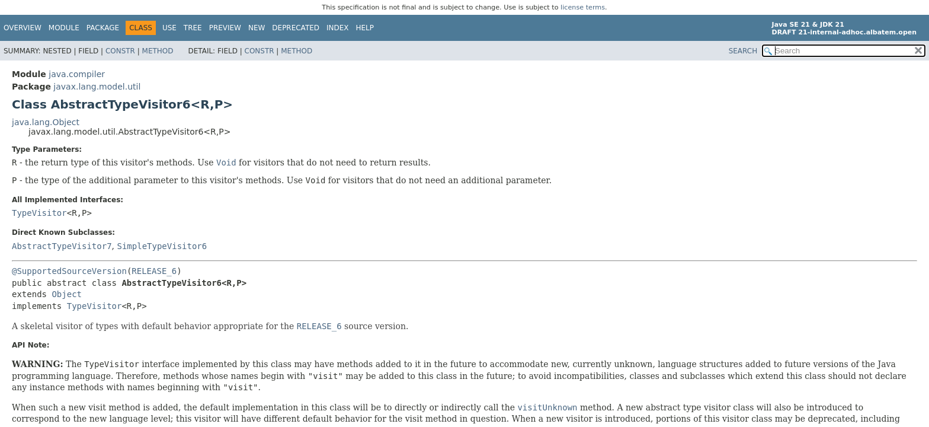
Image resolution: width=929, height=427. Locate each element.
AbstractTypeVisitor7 (62, 246)
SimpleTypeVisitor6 (162, 246)
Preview (225, 28)
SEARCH (743, 51)
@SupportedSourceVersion (69, 271)
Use (169, 28)
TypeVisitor (39, 213)
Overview (22, 28)
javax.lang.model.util (96, 86)
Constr (120, 51)
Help (365, 28)
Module (64, 28)
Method (158, 51)
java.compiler (77, 74)
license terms (582, 7)
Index (337, 28)
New (256, 28)
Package (103, 28)
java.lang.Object (45, 122)
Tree (193, 28)
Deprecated (295, 28)
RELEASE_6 (154, 271)
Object (67, 294)
